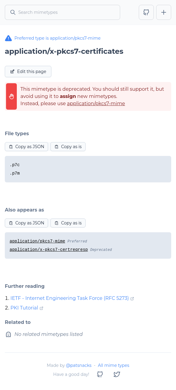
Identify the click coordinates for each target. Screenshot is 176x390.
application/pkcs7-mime (96, 103)
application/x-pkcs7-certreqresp (49, 249)
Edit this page (28, 71)
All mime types (113, 365)
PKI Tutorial (24, 308)
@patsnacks (78, 365)
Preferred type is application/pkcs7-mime (53, 38)
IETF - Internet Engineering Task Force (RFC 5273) (70, 298)
